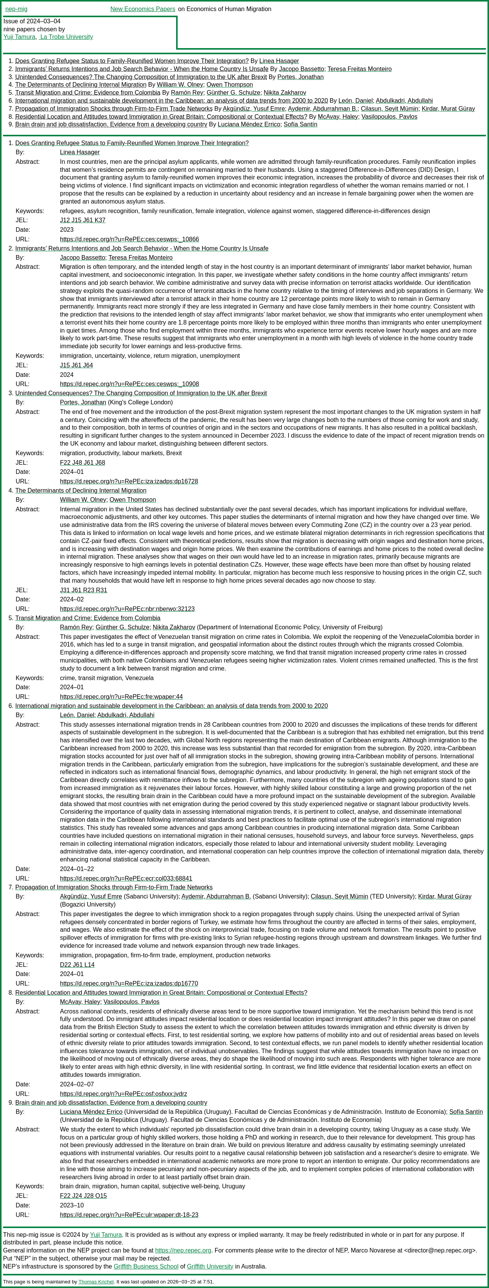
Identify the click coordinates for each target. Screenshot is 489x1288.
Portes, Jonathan (300, 77)
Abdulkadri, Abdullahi (404, 100)
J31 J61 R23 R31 (83, 590)
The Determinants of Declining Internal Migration (80, 84)
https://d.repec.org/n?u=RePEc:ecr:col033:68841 (126, 878)
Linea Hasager (279, 61)
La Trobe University (66, 37)
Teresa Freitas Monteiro (359, 69)
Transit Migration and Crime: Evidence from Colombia (87, 92)
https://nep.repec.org (183, 1250)
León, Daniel (355, 100)
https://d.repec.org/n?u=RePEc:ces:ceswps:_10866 (129, 239)
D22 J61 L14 (77, 965)
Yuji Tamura (19, 37)
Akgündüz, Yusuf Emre (254, 108)
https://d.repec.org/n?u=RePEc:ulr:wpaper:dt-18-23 (129, 1215)
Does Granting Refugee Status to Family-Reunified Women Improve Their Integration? (132, 61)
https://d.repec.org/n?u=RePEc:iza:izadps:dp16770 (129, 983)
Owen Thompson (230, 84)
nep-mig (16, 9)
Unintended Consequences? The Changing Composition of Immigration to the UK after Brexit (141, 77)
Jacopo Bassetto (301, 69)
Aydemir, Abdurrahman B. (323, 108)
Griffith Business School (146, 1266)
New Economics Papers (142, 9)
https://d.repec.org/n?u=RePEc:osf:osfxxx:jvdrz (123, 1094)
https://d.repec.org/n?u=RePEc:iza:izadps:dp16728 (129, 481)
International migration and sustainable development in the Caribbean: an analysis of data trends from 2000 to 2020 (171, 100)
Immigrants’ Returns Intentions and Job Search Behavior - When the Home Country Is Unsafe (142, 69)
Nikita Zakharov (285, 92)
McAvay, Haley (338, 116)
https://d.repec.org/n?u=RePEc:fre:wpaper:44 (121, 696)
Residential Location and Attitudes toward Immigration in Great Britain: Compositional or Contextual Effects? (161, 116)
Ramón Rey (187, 92)
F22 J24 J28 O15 (83, 1196)
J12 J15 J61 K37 (82, 220)
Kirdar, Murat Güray (448, 108)
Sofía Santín (300, 124)
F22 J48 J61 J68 (82, 462)
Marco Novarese (373, 1250)
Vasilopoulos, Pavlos (389, 116)
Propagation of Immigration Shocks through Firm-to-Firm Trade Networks (114, 108)
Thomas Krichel (95, 1282)
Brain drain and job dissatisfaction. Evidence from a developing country (111, 124)
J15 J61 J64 (76, 365)
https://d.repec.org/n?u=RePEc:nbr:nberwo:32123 (127, 609)
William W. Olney (180, 84)
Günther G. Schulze (234, 92)
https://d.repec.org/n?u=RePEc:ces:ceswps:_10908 (129, 384)
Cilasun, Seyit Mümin (389, 108)
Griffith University (210, 1266)
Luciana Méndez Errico (249, 124)
